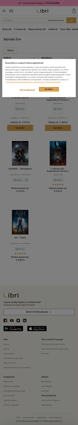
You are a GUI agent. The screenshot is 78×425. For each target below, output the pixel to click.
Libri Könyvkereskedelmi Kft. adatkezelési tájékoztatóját (33, 82)
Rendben (49, 89)
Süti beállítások (27, 90)
